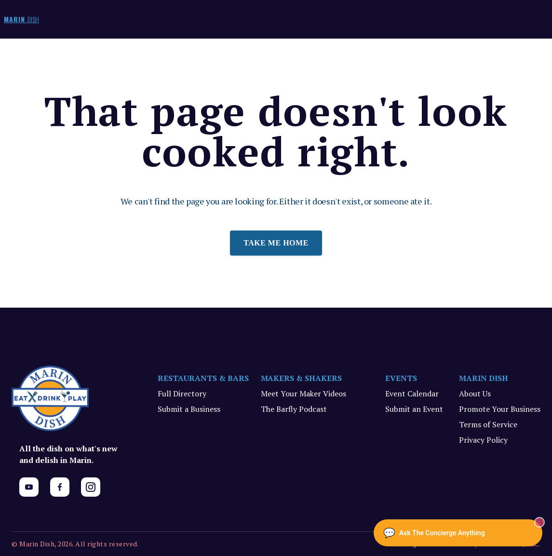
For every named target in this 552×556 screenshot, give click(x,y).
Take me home (276, 243)
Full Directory (182, 393)
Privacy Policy (483, 440)
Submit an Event (414, 409)
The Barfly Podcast (294, 409)
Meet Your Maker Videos (303, 393)
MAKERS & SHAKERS (301, 378)
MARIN (21, 19)
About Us (475, 393)
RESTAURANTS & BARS (203, 378)
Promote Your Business (499, 409)
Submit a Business (189, 409)
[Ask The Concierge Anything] (458, 532)
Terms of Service (488, 424)
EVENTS (401, 378)
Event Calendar (412, 393)
